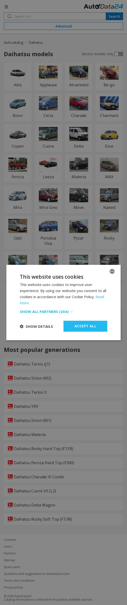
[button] (63, 311)
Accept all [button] (85, 326)
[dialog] (63, 302)
